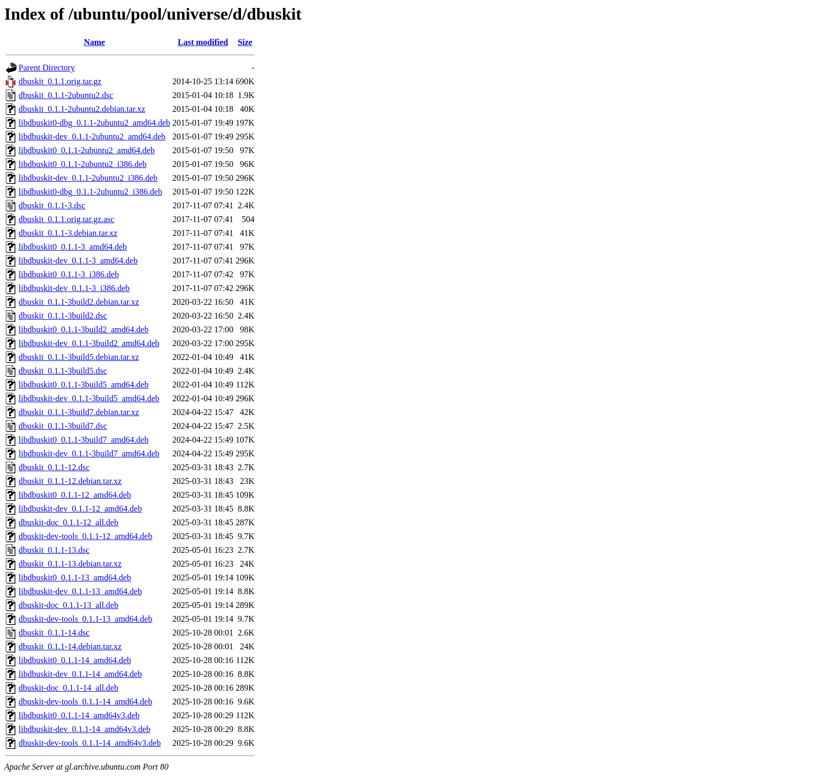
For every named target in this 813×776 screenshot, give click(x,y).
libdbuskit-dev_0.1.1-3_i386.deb (74, 288)
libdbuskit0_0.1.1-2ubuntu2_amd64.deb (86, 150)
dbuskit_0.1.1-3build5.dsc (63, 370)
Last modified (203, 42)
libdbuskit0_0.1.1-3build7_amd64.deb (84, 439)
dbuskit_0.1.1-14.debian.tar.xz (70, 646)
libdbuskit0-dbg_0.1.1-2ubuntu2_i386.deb (90, 191)
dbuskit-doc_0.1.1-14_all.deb (68, 687)
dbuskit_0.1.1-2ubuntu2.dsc (66, 95)
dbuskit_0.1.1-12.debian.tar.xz (70, 481)
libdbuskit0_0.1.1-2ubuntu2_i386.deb (82, 164)
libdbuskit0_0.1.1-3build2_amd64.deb (84, 329)
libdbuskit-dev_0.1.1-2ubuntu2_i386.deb (88, 177)
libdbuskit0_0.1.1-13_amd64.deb (75, 577)
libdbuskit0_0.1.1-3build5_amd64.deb (84, 384)
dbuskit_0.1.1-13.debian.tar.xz (70, 563)
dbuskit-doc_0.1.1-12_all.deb (68, 522)
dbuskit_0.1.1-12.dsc (54, 467)
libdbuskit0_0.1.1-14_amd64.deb (75, 660)
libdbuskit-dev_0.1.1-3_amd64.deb (78, 260)
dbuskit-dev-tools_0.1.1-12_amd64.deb (85, 536)
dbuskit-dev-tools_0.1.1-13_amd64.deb (85, 618)
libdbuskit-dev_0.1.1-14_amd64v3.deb (84, 729)
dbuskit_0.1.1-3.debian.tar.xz (68, 232)
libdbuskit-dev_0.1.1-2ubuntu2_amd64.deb (92, 136)
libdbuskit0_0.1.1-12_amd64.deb (75, 494)
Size (245, 42)
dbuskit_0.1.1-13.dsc (54, 549)
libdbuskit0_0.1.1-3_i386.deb (69, 274)
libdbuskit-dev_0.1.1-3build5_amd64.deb (89, 398)
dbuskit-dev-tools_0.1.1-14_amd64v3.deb (90, 742)
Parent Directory (47, 67)
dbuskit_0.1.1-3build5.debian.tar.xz (79, 356)
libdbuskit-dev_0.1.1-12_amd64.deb (80, 508)
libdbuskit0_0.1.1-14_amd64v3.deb (79, 715)
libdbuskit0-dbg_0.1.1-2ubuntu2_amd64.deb (94, 122)
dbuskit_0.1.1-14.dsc (54, 632)
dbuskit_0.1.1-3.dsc (52, 205)
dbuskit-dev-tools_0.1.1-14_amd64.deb (85, 701)
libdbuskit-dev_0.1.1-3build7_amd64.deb (89, 453)
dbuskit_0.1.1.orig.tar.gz (60, 81)
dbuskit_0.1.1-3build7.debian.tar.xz (79, 412)
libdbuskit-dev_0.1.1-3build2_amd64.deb (89, 343)
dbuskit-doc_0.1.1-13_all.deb (68, 605)
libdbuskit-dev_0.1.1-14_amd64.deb (80, 673)
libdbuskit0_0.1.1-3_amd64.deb (73, 246)
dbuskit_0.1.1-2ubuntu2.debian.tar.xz (82, 108)
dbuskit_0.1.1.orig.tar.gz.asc (66, 219)
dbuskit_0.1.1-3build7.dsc (63, 425)
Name (94, 42)
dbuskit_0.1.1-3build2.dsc (63, 315)
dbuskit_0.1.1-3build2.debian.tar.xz (79, 301)
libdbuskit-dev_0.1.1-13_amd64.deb (80, 591)
